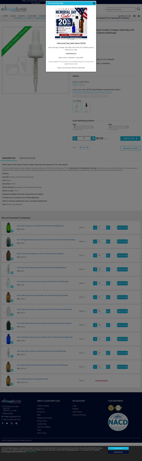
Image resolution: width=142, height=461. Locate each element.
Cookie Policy (31, 451)
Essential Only (118, 452)
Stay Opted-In (118, 448)
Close (94, 3)
